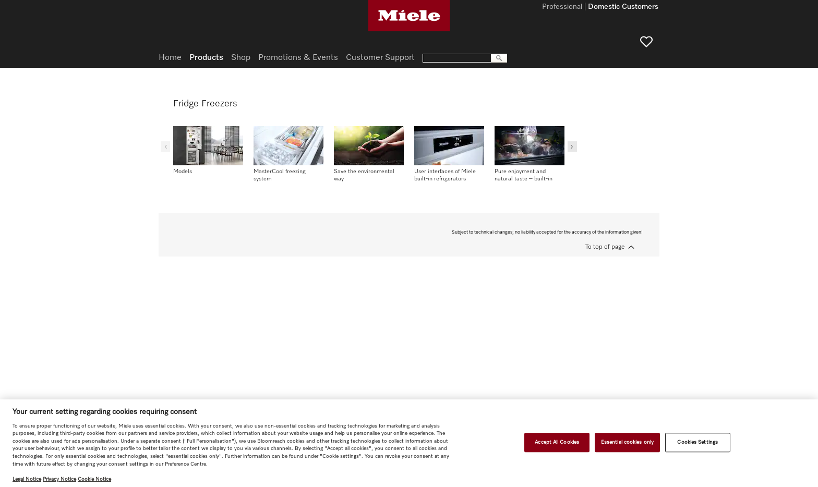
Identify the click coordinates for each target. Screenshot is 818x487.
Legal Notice (27, 479)
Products (206, 58)
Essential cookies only (627, 442)
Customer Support (380, 58)
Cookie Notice (94, 479)
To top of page (604, 247)
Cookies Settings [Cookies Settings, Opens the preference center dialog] (697, 442)
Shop (240, 58)
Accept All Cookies (557, 442)
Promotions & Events (298, 58)
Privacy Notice (59, 479)
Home (170, 58)
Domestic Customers (623, 7)
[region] (409, 443)
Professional (562, 7)
